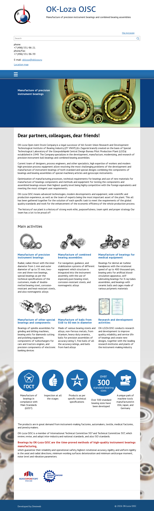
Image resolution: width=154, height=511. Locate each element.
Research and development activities (115, 321)
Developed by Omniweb (29, 506)
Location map (21, 64)
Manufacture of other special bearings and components (36, 321)
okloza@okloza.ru (32, 59)
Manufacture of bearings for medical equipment (116, 256)
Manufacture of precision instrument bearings (34, 256)
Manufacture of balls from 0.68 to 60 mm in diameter (75, 321)
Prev (18, 103)
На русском (128, 32)
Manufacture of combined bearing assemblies (74, 256)
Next (136, 103)
